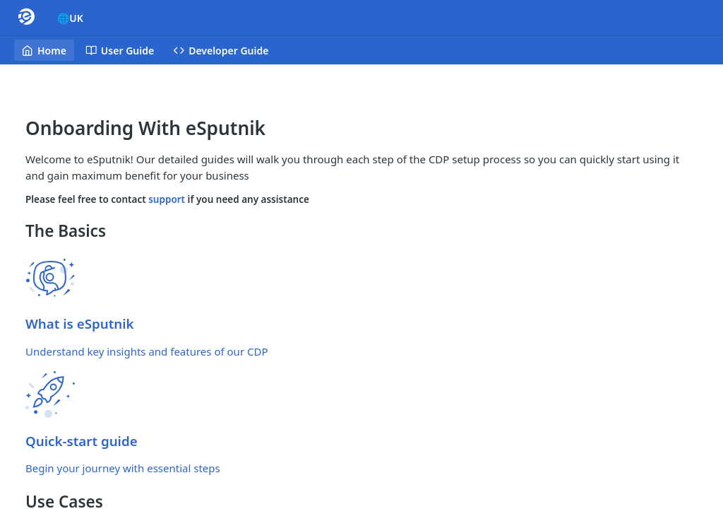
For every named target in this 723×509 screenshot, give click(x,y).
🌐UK (70, 18)
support (167, 199)
